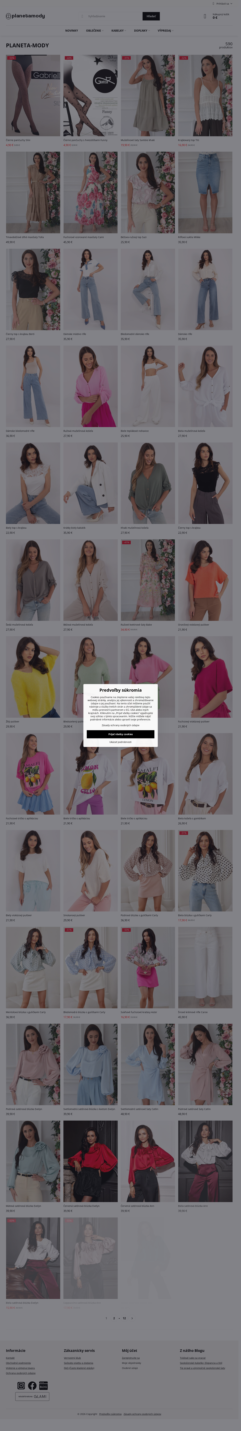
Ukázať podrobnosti (120, 742)
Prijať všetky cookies (120, 734)
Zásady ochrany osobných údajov (120, 725)
